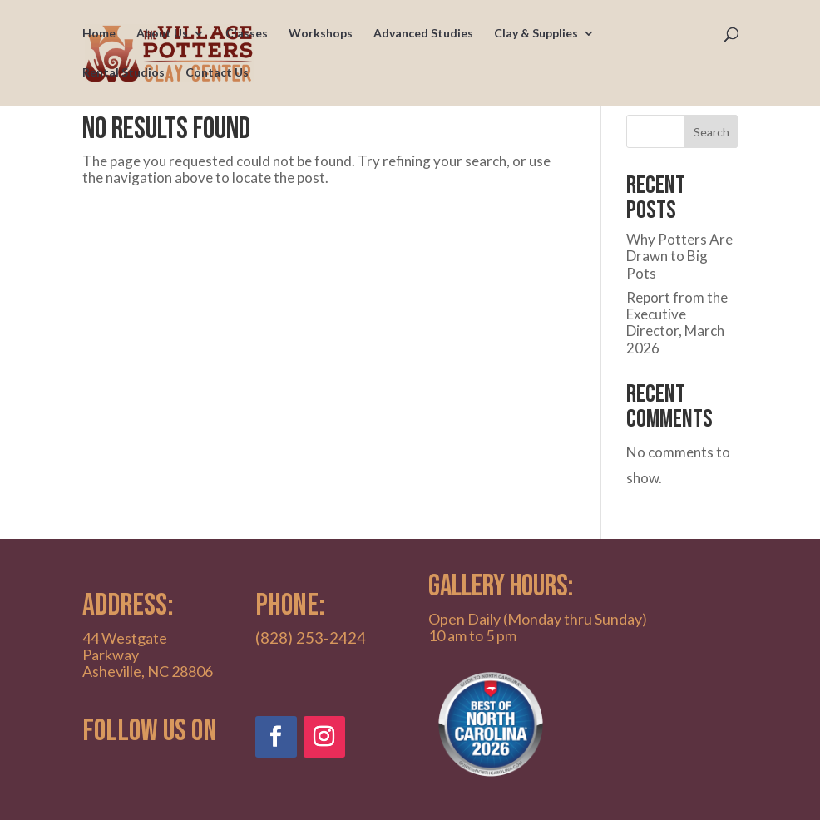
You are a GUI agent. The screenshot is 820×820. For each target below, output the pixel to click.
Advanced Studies (423, 33)
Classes (246, 33)
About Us (162, 33)
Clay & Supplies (536, 33)
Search (711, 132)
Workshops (321, 33)
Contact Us (217, 73)
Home (99, 33)
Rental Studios (123, 73)
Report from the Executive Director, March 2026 (677, 323)
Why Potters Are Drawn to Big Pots (679, 256)
